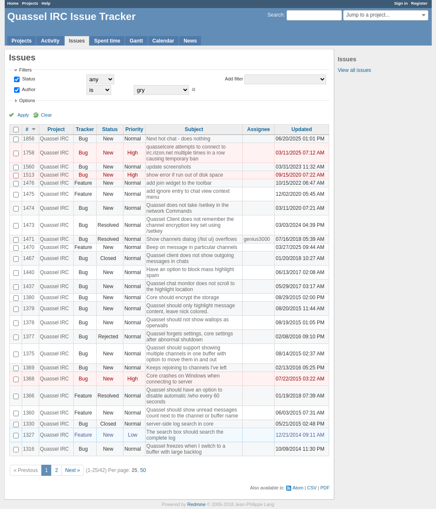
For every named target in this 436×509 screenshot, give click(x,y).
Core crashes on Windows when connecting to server (183, 379)
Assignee (258, 129)
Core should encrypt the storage (182, 297)
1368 (28, 379)
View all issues (354, 70)
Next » (72, 470)
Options (27, 100)
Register (419, 3)
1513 (28, 175)
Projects (30, 3)
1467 (28, 258)
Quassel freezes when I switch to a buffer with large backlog (185, 449)
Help (46, 3)
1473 (28, 225)
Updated (302, 129)
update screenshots (168, 167)
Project (56, 129)
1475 (28, 194)
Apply (23, 114)
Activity (50, 41)
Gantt (136, 41)
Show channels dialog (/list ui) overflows (191, 239)
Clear (46, 114)
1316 (28, 449)
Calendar (163, 41)
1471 (28, 239)
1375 (28, 354)
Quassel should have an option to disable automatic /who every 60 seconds (184, 396)
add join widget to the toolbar (179, 183)
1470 (28, 247)
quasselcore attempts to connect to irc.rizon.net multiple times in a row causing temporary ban (186, 153)
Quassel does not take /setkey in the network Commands (187, 208)
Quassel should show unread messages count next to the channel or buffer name (192, 413)
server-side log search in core (179, 424)
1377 (28, 337)
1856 (28, 139)
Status (28, 78)
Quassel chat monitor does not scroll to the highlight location (190, 286)
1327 (28, 435)
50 (143, 470)
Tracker (85, 129)
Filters (25, 69)
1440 (28, 272)
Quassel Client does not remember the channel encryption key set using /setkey (190, 225)
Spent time (107, 41)
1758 (28, 153)
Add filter (234, 78)
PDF (325, 487)
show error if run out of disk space (184, 175)
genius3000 (257, 239)
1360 (28, 413)
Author (28, 89)
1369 (28, 368)
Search (275, 15)
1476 (28, 183)
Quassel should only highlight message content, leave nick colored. (190, 309)
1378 (28, 323)
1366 (28, 396)
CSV (311, 487)
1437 (28, 286)
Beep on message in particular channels (191, 247)
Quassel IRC (54, 139)
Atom (298, 487)
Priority (134, 129)
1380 (28, 297)
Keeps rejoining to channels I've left (186, 368)
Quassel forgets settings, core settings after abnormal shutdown (189, 337)
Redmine (196, 504)
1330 (28, 424)
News (190, 41)
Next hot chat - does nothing (178, 139)
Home (13, 3)
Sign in (401, 3)
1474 (28, 208)
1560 (28, 167)
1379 (28, 309)
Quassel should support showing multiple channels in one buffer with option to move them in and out (186, 354)
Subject (194, 129)
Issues (77, 41)
